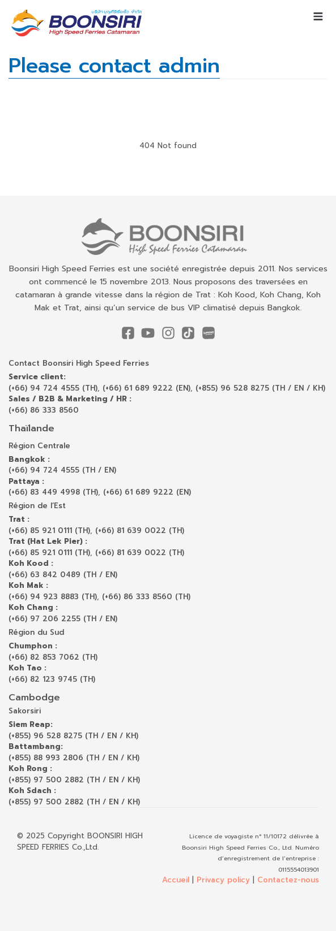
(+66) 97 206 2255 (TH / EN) (62, 618)
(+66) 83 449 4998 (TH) (53, 492)
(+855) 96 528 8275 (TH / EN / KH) (260, 388)
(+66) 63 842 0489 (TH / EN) (62, 574)
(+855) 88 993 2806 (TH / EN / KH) (73, 757)
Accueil (175, 879)
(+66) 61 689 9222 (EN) (146, 388)
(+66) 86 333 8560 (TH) (146, 596)
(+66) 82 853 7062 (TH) (52, 657)
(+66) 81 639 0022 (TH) (139, 530)
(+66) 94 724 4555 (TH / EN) (62, 470)
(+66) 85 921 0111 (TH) (49, 530)
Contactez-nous (288, 879)
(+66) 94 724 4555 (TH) (52, 388)
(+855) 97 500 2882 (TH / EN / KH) (74, 779)
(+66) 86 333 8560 (43, 410)
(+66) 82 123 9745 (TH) (51, 679)
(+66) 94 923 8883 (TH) (52, 596)
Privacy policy (223, 879)
